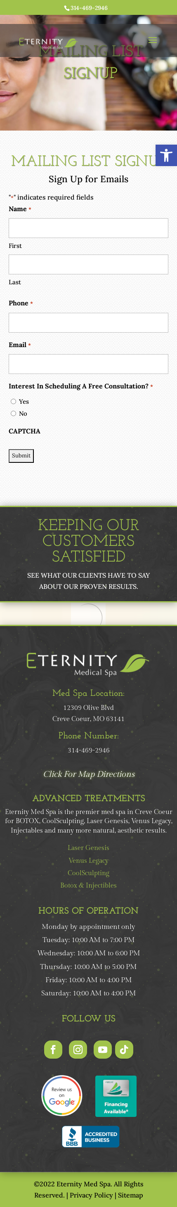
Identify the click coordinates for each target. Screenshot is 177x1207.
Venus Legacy (88, 861)
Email (20, 345)
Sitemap (130, 1195)
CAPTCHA (24, 431)
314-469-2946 (89, 8)
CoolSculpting (88, 873)
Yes (24, 401)
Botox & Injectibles (88, 886)
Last (15, 282)
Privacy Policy (91, 1195)
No (23, 413)
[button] (166, 155)
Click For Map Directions (89, 774)
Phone (21, 303)
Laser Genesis (88, 848)
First (15, 246)
